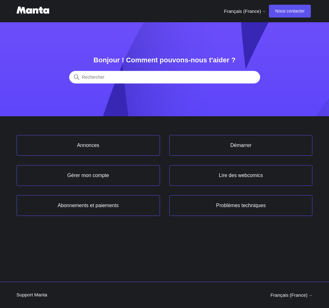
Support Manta (32, 294)
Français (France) (245, 11)
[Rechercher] (164, 77)
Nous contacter (290, 10)
